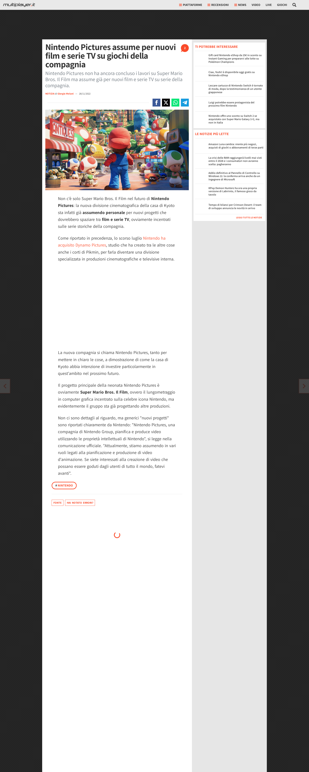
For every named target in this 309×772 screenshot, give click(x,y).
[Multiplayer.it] (19, 5)
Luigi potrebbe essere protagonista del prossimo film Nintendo (231, 104)
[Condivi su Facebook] (156, 103)
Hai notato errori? (80, 502)
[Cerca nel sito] (294, 5)
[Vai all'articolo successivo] (5, 386)
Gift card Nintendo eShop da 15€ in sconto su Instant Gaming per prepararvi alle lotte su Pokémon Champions (235, 58)
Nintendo (64, 485)
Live (269, 5)
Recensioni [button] (218, 5)
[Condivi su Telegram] (185, 103)
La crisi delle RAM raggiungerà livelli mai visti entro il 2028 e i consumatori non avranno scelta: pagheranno (235, 161)
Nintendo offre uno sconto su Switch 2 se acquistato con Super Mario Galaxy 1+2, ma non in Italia (233, 119)
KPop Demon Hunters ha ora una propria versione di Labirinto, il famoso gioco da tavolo (232, 191)
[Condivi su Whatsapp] (175, 103)
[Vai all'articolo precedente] (304, 386)
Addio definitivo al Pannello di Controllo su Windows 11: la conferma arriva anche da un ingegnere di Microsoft (234, 176)
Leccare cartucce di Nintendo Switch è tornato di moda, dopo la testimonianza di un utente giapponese (235, 89)
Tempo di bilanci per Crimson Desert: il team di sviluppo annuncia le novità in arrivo (235, 206)
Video (256, 5)
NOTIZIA (49, 93)
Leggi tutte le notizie (249, 217)
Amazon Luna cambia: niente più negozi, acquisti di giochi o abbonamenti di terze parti (235, 145)
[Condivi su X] (166, 103)
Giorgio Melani (66, 93)
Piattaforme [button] (190, 5)
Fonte (57, 502)
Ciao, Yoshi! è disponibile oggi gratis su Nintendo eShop (231, 73)
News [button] (240, 5)
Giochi (282, 5)
